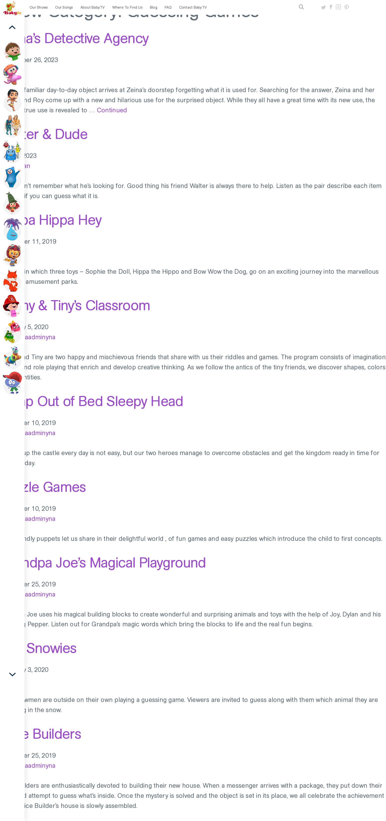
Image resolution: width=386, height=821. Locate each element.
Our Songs (64, 7)
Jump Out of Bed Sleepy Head (91, 401)
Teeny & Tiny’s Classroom (75, 305)
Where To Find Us (127, 7)
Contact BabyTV (193, 7)
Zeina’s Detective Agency (74, 38)
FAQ (168, 7)
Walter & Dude (43, 134)
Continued (112, 110)
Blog (153, 7)
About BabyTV (92, 7)
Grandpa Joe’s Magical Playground (103, 562)
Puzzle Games (43, 487)
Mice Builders (40, 734)
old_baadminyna (32, 337)
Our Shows (39, 7)
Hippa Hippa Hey (50, 220)
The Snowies (38, 648)
